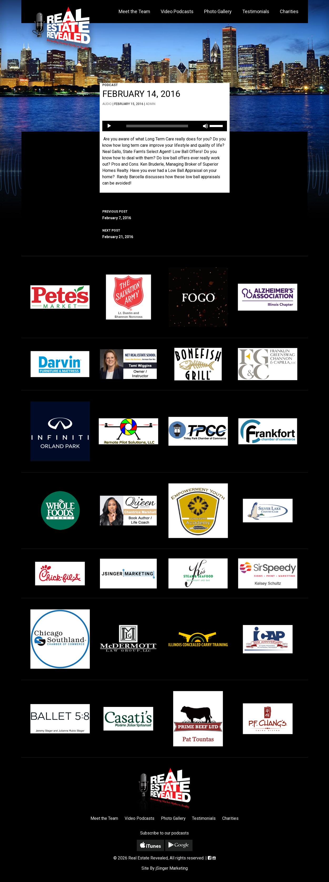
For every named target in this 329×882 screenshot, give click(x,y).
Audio (107, 104)
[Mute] (205, 126)
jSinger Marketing (172, 868)
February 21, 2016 (164, 233)
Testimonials (255, 11)
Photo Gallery (218, 11)
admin (150, 104)
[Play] (109, 126)
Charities (289, 11)
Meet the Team (134, 11)
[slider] (157, 126)
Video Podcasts (177, 11)
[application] (164, 126)
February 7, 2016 (164, 214)
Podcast (110, 85)
